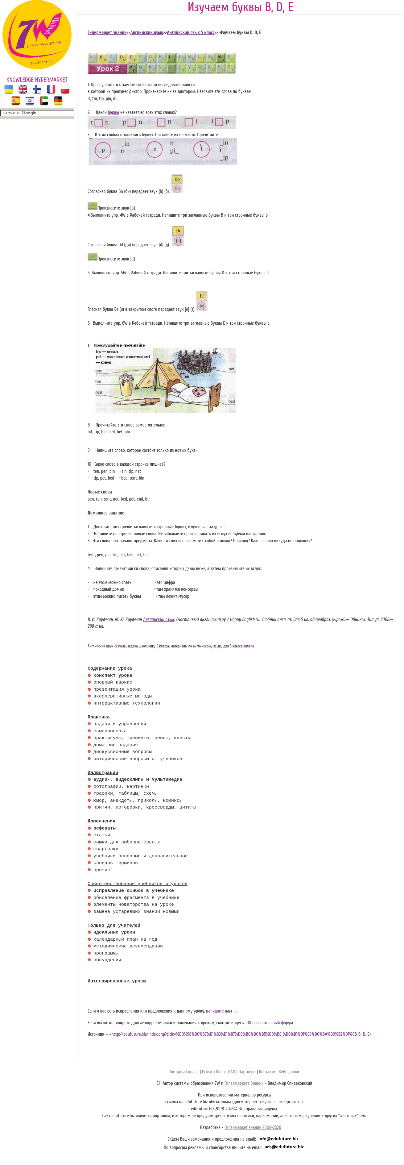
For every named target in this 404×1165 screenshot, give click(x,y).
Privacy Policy (214, 1072)
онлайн (248, 646)
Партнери (247, 1072)
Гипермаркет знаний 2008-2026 (253, 1127)
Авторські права (184, 1072)
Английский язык (146, 32)
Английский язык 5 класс (190, 32)
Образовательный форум (270, 1023)
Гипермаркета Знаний (244, 1083)
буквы (113, 112)
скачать (120, 646)
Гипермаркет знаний (107, 32)
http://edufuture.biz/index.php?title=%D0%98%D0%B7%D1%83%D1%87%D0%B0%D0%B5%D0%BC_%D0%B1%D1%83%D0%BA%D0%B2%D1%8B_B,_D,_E (240, 1034)
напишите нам (219, 1011)
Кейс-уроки (289, 1072)
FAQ (232, 1072)
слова (129, 425)
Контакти (267, 1072)
